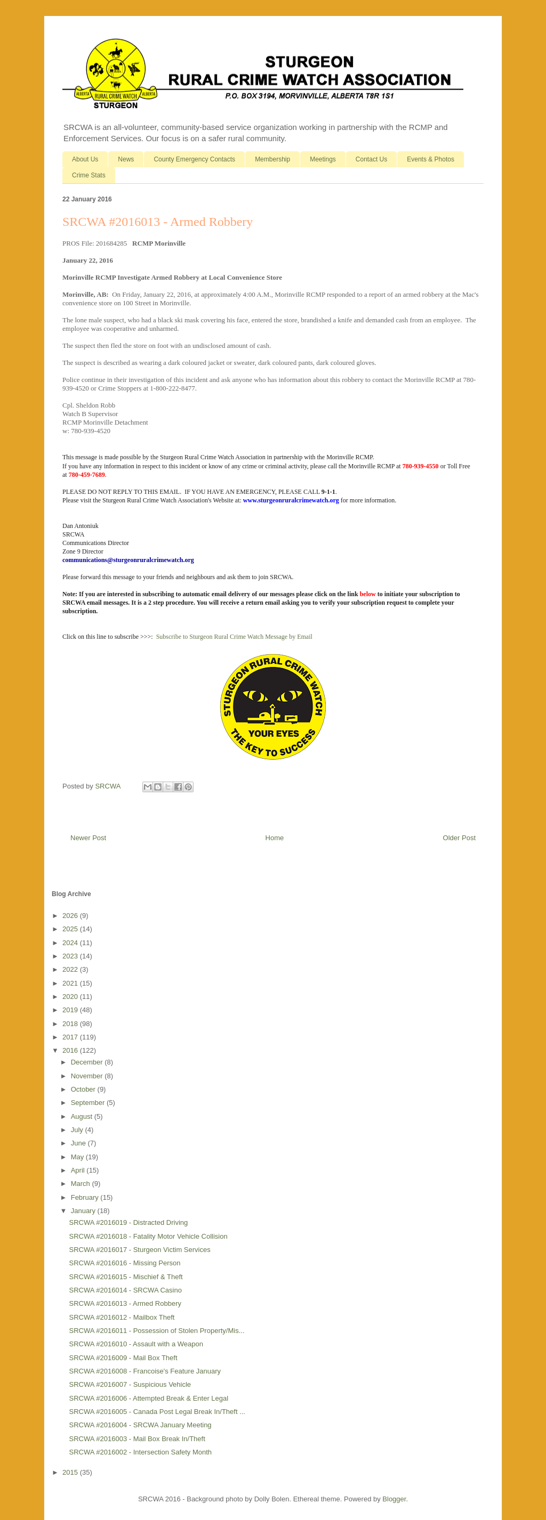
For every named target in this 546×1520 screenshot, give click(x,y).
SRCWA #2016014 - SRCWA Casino (125, 1290)
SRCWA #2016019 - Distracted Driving (128, 1222)
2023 (71, 956)
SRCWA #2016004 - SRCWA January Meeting (140, 1425)
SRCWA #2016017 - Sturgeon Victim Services (139, 1250)
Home (275, 838)
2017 (71, 1037)
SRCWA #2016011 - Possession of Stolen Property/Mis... (156, 1331)
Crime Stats (89, 175)
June (79, 1143)
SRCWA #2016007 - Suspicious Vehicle (130, 1384)
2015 (71, 1472)
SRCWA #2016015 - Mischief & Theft (125, 1277)
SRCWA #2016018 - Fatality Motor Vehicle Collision (148, 1236)
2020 (71, 997)
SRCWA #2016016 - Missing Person (124, 1263)
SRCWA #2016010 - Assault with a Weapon (136, 1344)
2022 (71, 969)
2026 (71, 916)
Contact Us (371, 159)
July (78, 1130)
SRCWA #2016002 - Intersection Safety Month (140, 1452)
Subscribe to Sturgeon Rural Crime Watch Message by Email (234, 636)
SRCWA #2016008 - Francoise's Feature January (145, 1371)
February (86, 1197)
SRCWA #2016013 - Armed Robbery (125, 1303)
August (82, 1116)
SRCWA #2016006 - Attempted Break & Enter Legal (148, 1398)
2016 (71, 1050)
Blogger (394, 1499)
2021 (71, 983)
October (84, 1089)
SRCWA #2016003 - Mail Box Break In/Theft (137, 1439)
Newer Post (88, 838)
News (126, 159)
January (84, 1211)
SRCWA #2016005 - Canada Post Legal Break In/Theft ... (157, 1412)
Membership (272, 159)
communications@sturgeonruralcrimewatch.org (128, 560)
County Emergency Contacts (194, 159)
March (81, 1184)
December (88, 1062)
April (79, 1170)
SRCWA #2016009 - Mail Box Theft (123, 1358)
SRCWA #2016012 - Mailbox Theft (121, 1317)
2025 (71, 929)
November (88, 1076)
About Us (85, 159)
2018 (71, 1024)
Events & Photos (430, 159)
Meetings (323, 159)
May (78, 1157)
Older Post (459, 838)
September (89, 1103)
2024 (71, 943)
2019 (71, 1010)
